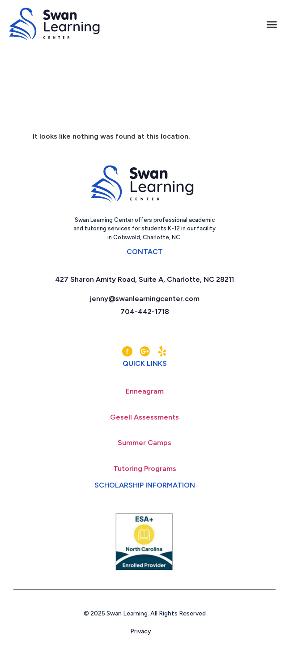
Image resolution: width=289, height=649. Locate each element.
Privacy (144, 637)
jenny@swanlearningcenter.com (145, 304)
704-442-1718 (144, 317)
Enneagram (145, 397)
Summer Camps (144, 448)
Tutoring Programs (144, 474)
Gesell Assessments (144, 423)
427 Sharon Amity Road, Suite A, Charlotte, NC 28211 (144, 285)
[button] (272, 24)
